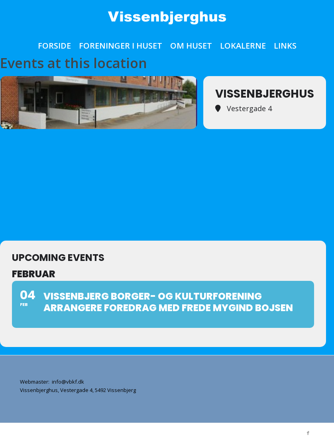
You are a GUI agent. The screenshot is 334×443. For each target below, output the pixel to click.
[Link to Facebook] (308, 433)
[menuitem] (54, 46)
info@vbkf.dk (67, 381)
